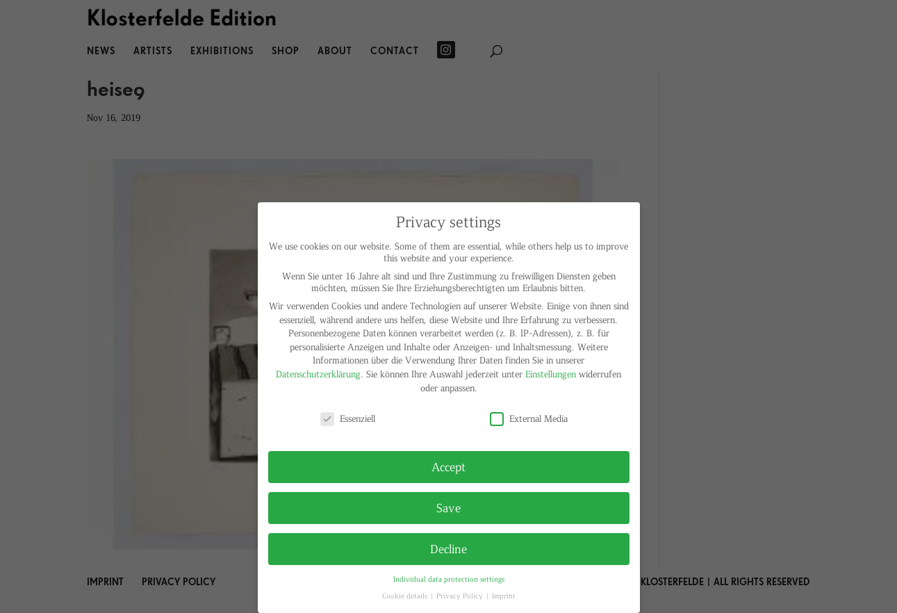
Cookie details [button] (405, 595)
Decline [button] (448, 548)
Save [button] (448, 507)
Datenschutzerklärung (318, 373)
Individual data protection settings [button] (448, 578)
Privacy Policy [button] (460, 595)
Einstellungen (550, 373)
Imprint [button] (504, 595)
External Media (529, 418)
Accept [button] (448, 466)
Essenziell (347, 418)
